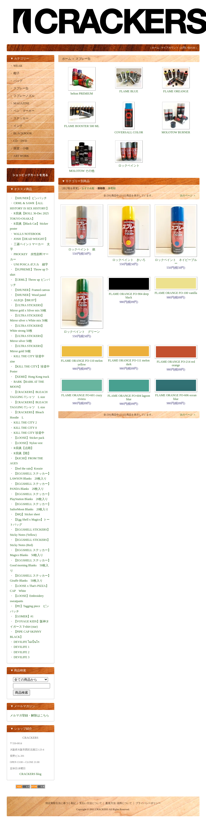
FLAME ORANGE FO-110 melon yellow (82, 362)
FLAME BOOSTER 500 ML (81, 126)
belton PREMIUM (82, 93)
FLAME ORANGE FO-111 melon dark (128, 362)
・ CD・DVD (18, 141)
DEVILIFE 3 (22, 657)
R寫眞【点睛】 (24, 448)
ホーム (155, 47)
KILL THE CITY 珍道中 (29, 433)
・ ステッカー (19, 118)
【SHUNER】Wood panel (30, 295)
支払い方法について (90, 803)
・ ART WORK (19, 156)
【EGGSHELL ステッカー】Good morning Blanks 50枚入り (30, 565)
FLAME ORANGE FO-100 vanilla (176, 293)
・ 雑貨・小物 (19, 148)
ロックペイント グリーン (82, 331)
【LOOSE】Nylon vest (28, 443)
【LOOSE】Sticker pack (29, 438)
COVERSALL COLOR (129, 132)
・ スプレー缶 (19, 88)
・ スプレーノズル (22, 96)
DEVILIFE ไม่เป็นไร (27, 642)
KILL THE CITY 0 (25, 428)
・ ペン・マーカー (22, 111)
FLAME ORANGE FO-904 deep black (129, 295)
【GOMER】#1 (24, 616)
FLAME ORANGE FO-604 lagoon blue (129, 397)
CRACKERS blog (31, 774)
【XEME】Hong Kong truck (31, 376)
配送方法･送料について (119, 803)
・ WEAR (16, 66)
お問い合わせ (187, 47)
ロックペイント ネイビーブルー (176, 261)
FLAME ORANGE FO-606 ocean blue (175, 396)
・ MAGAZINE (20, 103)
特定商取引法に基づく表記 (61, 803)
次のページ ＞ (188, 195)
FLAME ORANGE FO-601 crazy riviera (81, 396)
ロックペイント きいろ (128, 260)
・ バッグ (16, 81)
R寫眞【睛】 (22, 453)
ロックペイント (128, 165)
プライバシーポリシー (148, 803)
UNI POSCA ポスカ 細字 (31, 264)
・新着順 (111, 188)
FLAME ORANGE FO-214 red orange (176, 363)
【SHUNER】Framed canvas (32, 290)
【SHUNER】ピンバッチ (30, 198)
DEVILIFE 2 (22, 652)
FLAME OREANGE (175, 91)
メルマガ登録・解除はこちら (29, 715)
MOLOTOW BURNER (176, 132)
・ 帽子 (15, 73)
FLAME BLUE (128, 91)
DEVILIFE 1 (22, 647)
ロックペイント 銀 (81, 249)
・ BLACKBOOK (21, 133)
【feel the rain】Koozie (28, 468)
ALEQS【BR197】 (26, 300)
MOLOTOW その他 (81, 171)
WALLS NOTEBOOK (27, 234)
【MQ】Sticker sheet (27, 514)
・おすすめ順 (86, 188)
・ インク (16, 126)
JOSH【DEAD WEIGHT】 (31, 239)
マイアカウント (169, 47)
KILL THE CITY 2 (25, 422)
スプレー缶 (83, 59)
